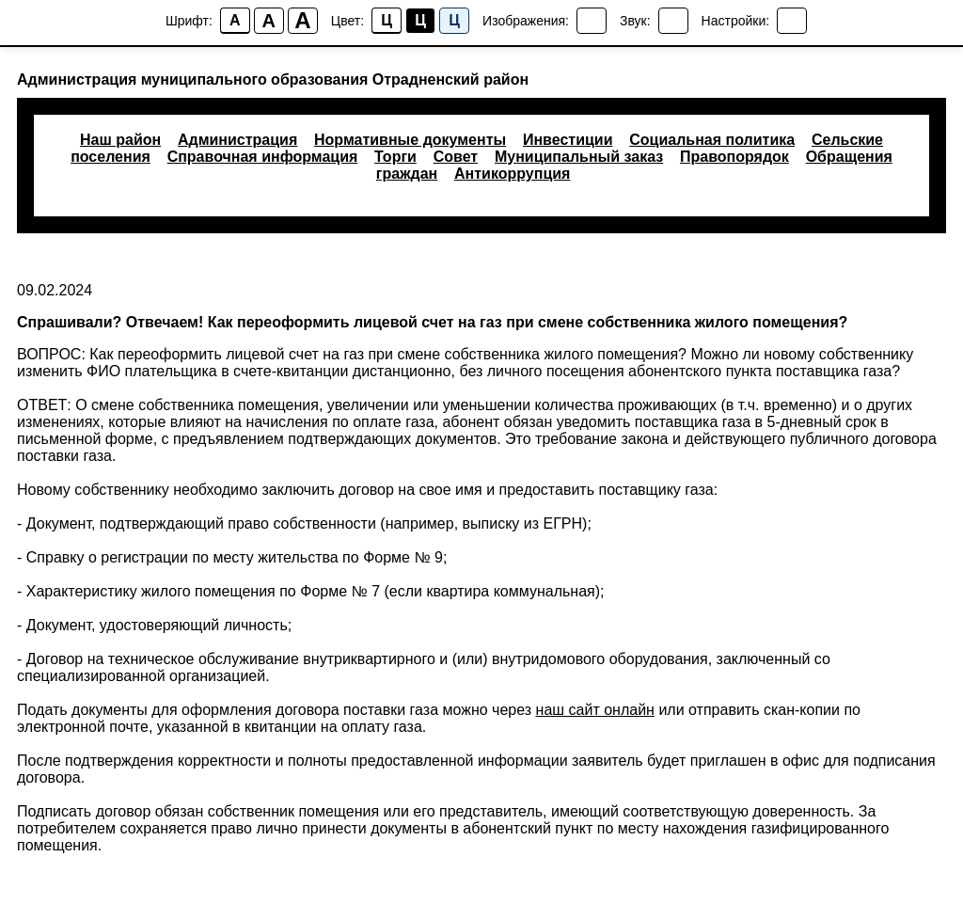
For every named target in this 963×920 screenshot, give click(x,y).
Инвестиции (568, 140)
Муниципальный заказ (579, 157)
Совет (456, 157)
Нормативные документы (410, 140)
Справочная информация (262, 157)
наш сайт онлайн (595, 710)
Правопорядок (734, 157)
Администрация (237, 140)
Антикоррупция (512, 174)
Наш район (120, 140)
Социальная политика (712, 140)
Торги (395, 157)
